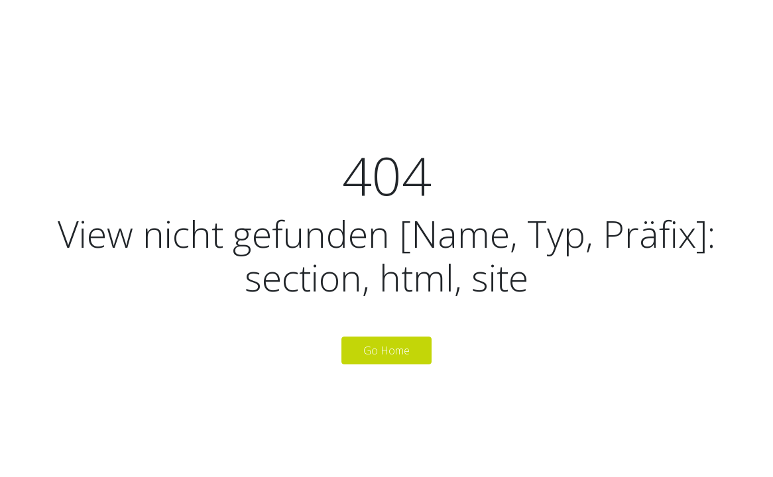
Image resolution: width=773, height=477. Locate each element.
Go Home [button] (386, 350)
